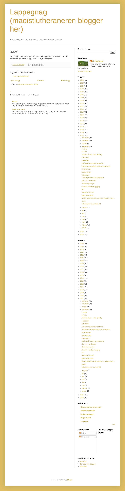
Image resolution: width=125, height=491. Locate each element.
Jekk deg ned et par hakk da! (91, 204)
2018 (82, 103)
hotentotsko (85, 175)
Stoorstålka (83, 466)
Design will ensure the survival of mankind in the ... (98, 198)
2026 (82, 80)
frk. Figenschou (97, 61)
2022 (82, 92)
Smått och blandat (87, 414)
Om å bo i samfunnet (88, 181)
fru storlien (84, 421)
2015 (82, 112)
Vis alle (113, 424)
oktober (84, 143)
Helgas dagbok (86, 418)
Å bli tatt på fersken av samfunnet (93, 178)
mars (84, 222)
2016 (82, 109)
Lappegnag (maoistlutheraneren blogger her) (56, 20)
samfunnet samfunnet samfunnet (92, 163)
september (85, 146)
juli (83, 210)
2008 (82, 132)
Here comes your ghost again (91, 407)
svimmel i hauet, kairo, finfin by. (92, 155)
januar (84, 228)
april (83, 219)
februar (84, 225)
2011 (82, 124)
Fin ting (84, 149)
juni (83, 213)
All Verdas (83, 461)
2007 (82, 135)
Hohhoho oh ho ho (88, 192)
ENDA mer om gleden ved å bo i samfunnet (96, 166)
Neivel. (84, 201)
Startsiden (40, 81)
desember (85, 138)
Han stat (14, 101)
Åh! (83, 189)
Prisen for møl (86, 169)
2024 (82, 86)
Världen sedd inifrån (88, 411)
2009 (82, 129)
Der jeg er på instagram (87, 464)
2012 (82, 121)
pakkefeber (85, 160)
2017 (82, 106)
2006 (82, 231)
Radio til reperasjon (88, 184)
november (85, 140)
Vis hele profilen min (84, 71)
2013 (82, 118)
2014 (82, 115)
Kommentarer (84, 437)
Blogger (69, 480)
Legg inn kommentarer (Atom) (28, 84)
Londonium (85, 158)
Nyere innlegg (15, 81)
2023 (82, 89)
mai (83, 216)
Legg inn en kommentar (21, 76)
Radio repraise (86, 172)
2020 (82, 97)
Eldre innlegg (65, 81)
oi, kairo (84, 152)
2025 (82, 83)
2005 (82, 234)
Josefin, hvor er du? (18, 109)
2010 (82, 126)
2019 (82, 100)
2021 (82, 95)
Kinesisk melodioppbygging (91, 187)
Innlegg (82, 433)
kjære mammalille (87, 195)
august (84, 207)
